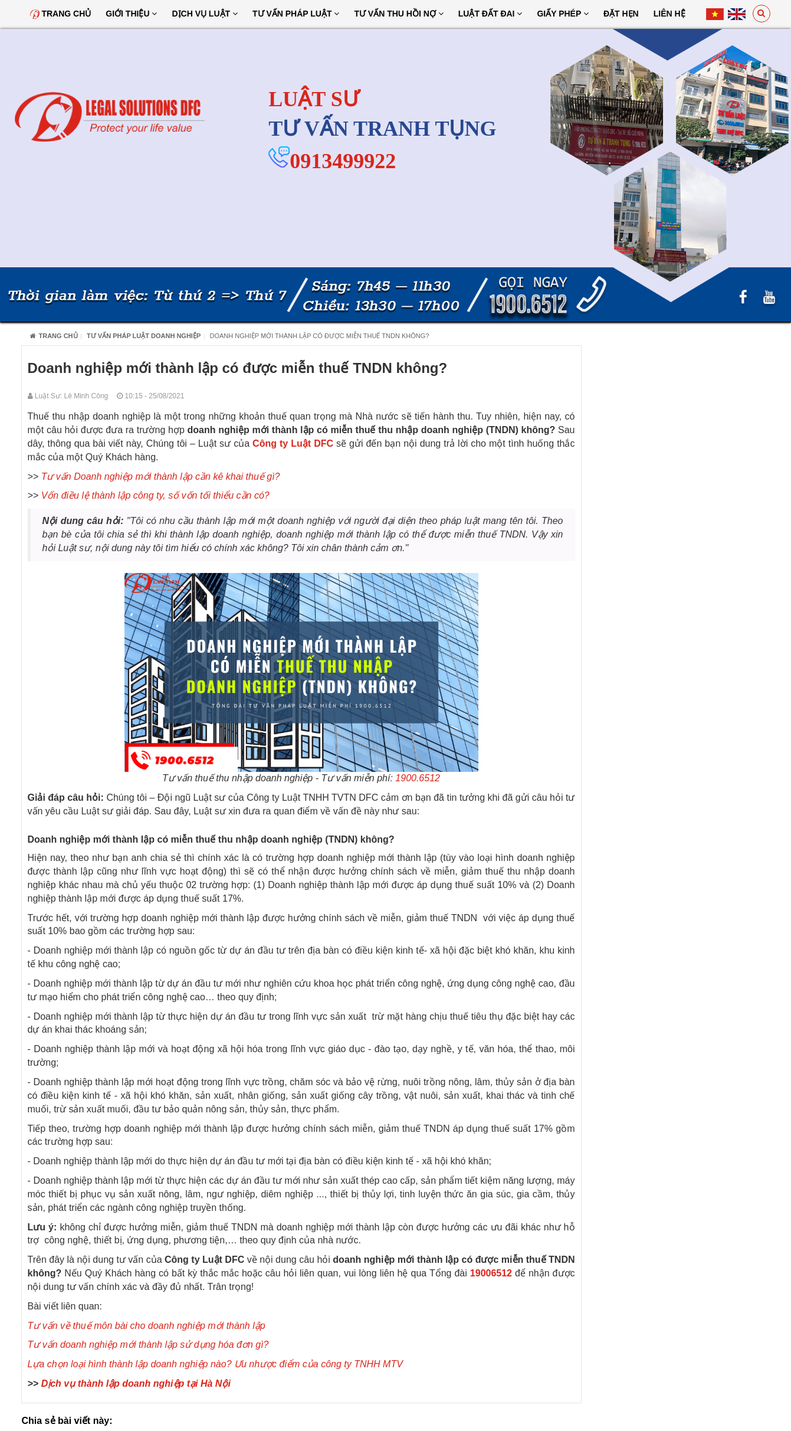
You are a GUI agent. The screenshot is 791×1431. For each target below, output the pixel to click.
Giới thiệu (131, 13)
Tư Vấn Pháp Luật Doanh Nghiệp (144, 335)
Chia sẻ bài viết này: (67, 1421)
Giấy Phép (563, 13)
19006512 (491, 1273)
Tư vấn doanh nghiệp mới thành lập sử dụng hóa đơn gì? (148, 1345)
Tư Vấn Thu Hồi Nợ (398, 13)
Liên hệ (669, 13)
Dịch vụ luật (205, 13)
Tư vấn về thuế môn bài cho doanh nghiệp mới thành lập (146, 1326)
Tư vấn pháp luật (295, 13)
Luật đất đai (490, 13)
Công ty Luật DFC (292, 443)
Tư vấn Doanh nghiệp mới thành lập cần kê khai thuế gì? (160, 476)
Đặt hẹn (621, 13)
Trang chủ (60, 13)
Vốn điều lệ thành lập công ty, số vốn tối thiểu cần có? (155, 495)
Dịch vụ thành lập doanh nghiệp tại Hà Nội (136, 1383)
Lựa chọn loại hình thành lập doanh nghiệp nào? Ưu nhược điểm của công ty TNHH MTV (215, 1364)
